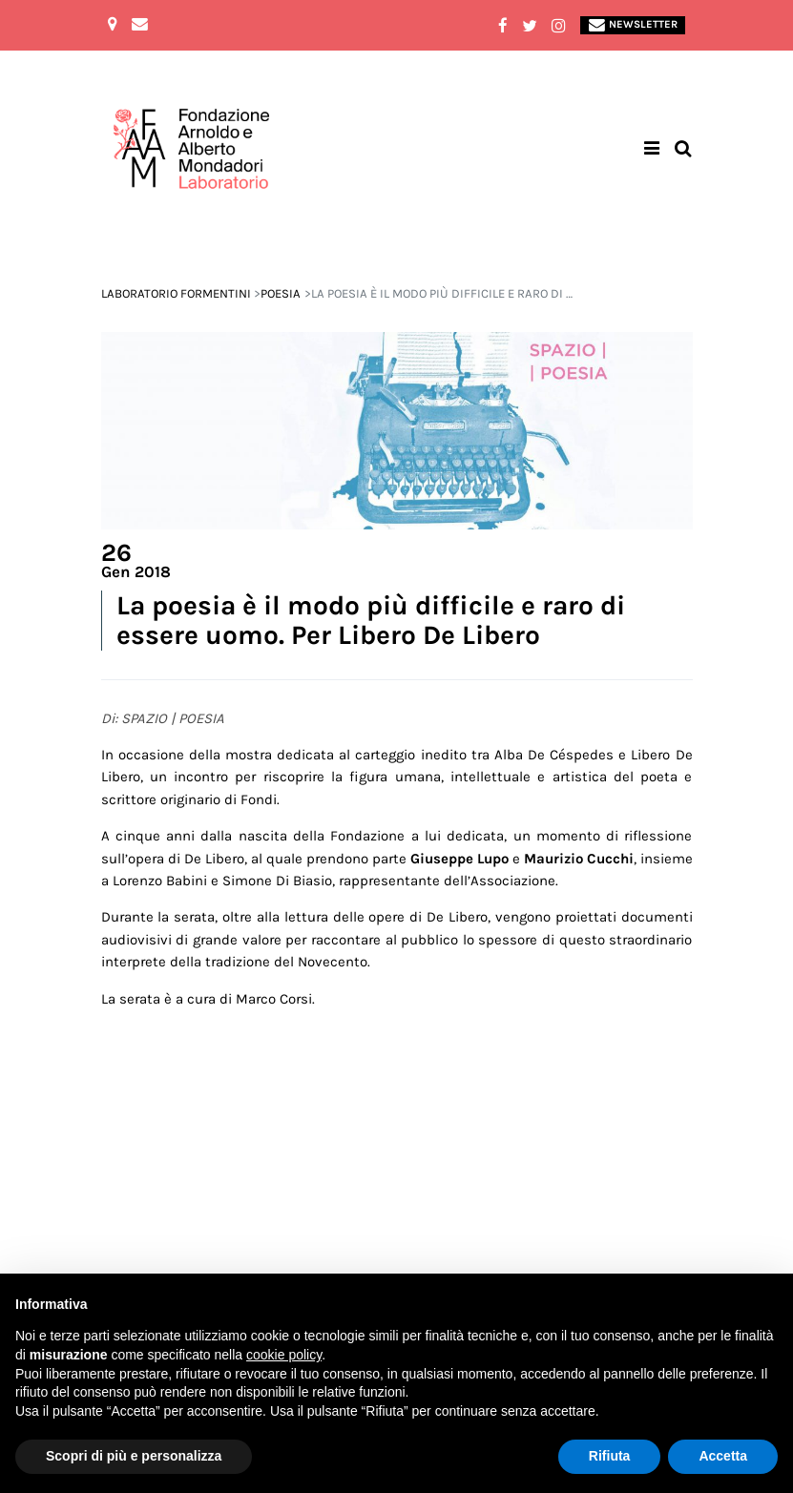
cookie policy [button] (284, 1354)
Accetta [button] (723, 1455)
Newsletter (633, 25)
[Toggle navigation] (652, 149)
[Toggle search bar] (683, 149)
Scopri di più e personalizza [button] (133, 1455)
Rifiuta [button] (610, 1455)
